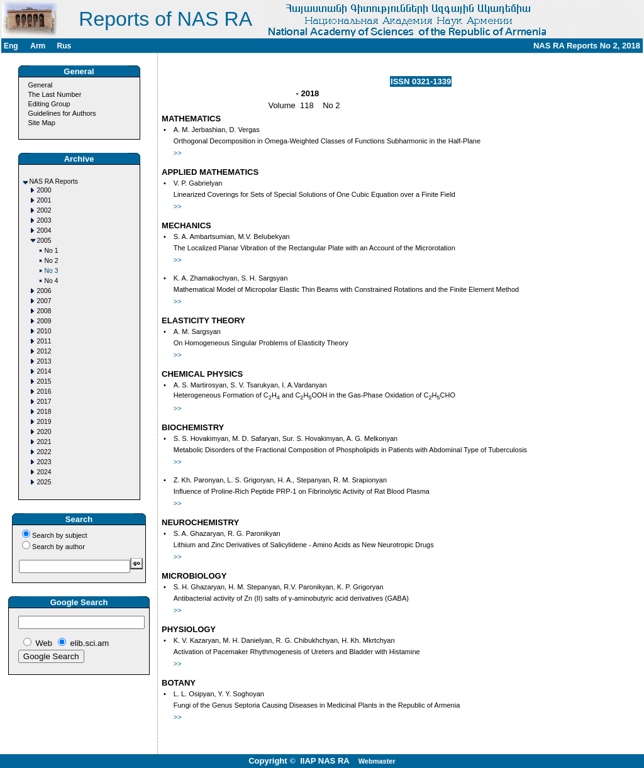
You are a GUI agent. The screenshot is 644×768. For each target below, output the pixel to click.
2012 (44, 351)
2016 (44, 391)
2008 (44, 311)
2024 (44, 472)
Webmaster (377, 761)
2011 (44, 341)
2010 (44, 331)
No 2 (51, 260)
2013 (44, 361)
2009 (44, 321)
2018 (44, 411)
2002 (44, 210)
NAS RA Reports (54, 181)
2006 (44, 290)
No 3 (51, 270)
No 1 (51, 250)
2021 (44, 441)
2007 (44, 301)
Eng (11, 46)
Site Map (41, 122)
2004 (44, 230)
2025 (44, 482)
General (40, 85)
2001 (44, 200)
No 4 (51, 280)
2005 (44, 240)
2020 (44, 431)
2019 (44, 421)
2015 (44, 381)
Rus (64, 46)
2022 (44, 451)
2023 (44, 462)
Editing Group (49, 104)
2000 (44, 190)
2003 (44, 220)
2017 (44, 401)
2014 (44, 371)
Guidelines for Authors (62, 113)
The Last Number (54, 94)
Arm (37, 46)
